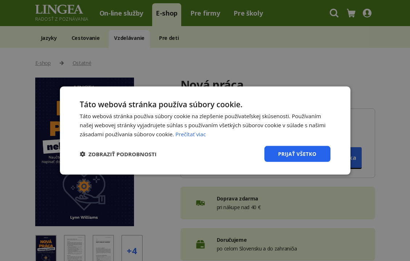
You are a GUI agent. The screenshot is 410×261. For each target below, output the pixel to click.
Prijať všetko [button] (296, 153)
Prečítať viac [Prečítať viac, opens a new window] (190, 133)
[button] (118, 153)
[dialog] (205, 130)
